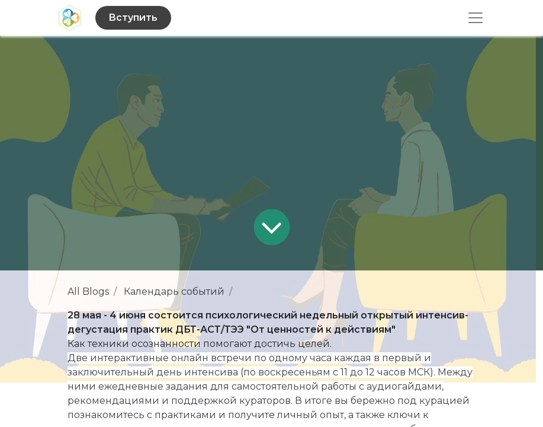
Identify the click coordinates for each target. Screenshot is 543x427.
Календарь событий (174, 291)
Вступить (133, 17)
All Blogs (88, 291)
